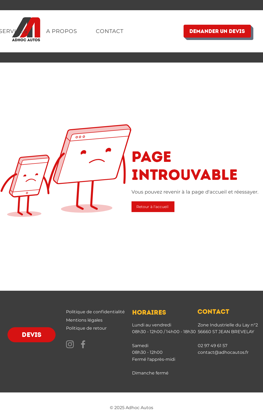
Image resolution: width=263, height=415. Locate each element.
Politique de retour (86, 328)
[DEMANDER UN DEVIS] (217, 31)
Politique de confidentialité (95, 311)
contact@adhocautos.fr (223, 352)
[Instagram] (70, 344)
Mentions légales (84, 320)
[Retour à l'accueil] (153, 206)
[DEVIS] (32, 334)
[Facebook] (83, 344)
